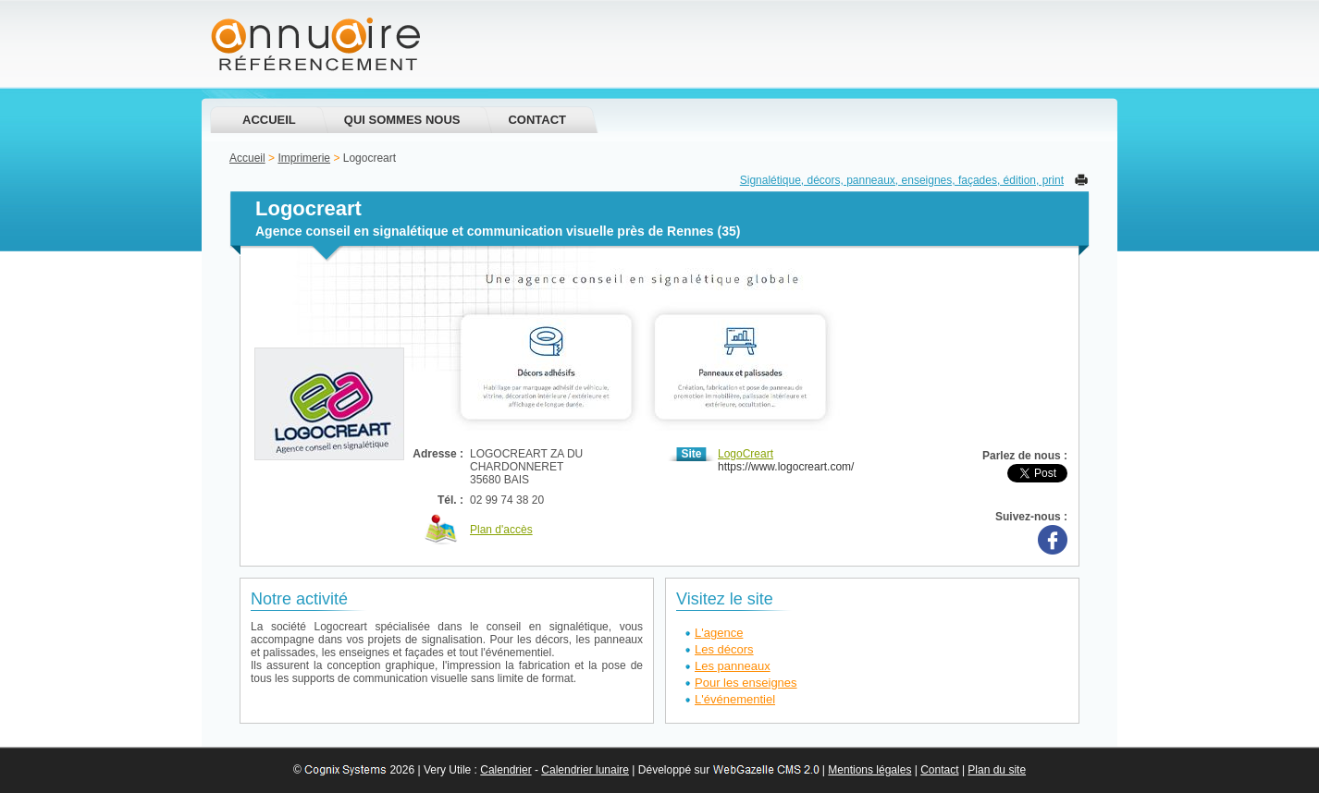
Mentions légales (869, 769)
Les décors (724, 649)
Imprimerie (303, 158)
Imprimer (1081, 180)
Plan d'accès (501, 529)
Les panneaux (732, 666)
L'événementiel (735, 699)
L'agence (719, 633)
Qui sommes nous (402, 120)
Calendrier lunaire (585, 769)
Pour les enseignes (746, 682)
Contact (537, 120)
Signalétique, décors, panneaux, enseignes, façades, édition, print (902, 180)
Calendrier (505, 769)
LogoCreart (745, 453)
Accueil (269, 120)
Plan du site (997, 769)
